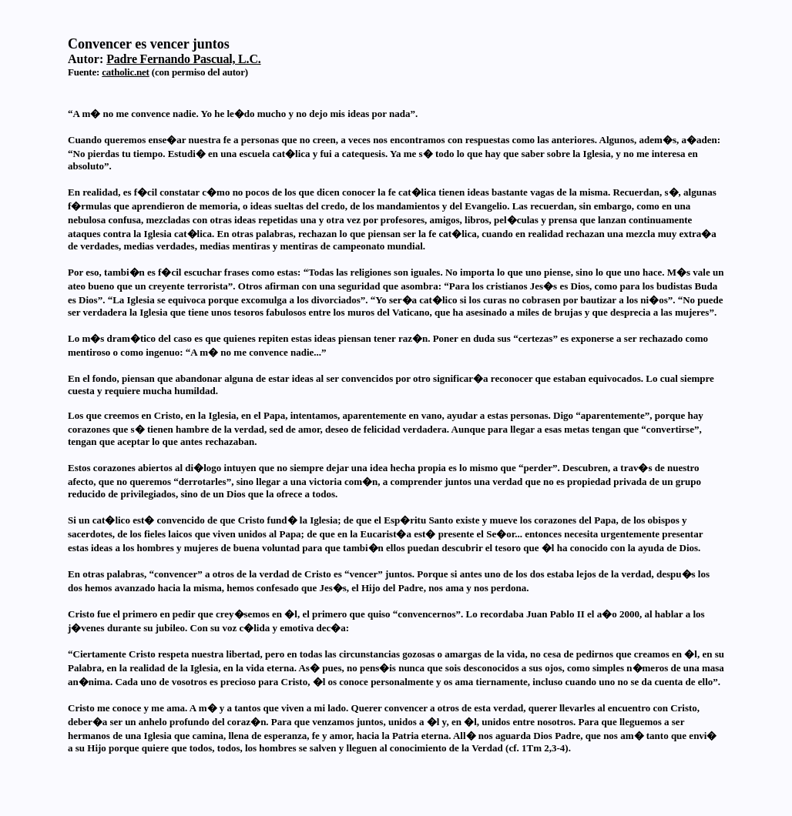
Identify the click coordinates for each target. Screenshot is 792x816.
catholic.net (125, 72)
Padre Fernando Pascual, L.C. (183, 58)
